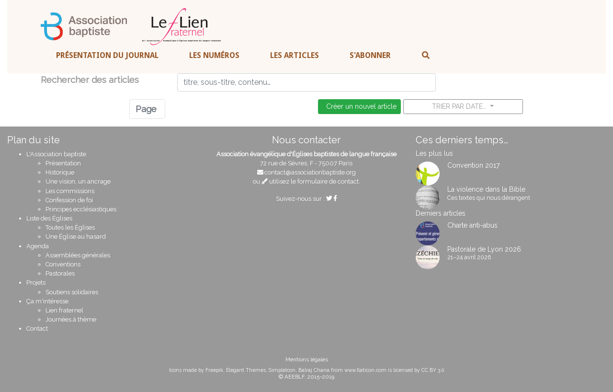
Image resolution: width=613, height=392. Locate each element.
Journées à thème (70, 319)
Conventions (62, 264)
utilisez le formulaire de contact (310, 181)
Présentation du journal (107, 55)
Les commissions (69, 191)
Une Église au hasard (75, 236)
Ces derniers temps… (462, 140)
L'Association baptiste (56, 154)
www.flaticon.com (365, 370)
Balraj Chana (313, 370)
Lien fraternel (64, 310)
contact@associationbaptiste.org (310, 172)
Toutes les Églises (70, 227)
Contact (37, 328)
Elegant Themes (246, 370)
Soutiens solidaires (71, 292)
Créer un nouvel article (359, 106)
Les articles (294, 55)
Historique (59, 172)
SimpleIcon (282, 370)
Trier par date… (460, 106)
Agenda (37, 246)
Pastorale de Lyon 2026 (484, 249)
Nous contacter (306, 140)
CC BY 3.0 (432, 370)
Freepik (214, 370)
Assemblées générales (77, 255)
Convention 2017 (473, 165)
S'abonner (370, 55)
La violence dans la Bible (486, 189)
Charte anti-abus (472, 225)
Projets (35, 282)
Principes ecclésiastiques (80, 209)
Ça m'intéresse (47, 301)
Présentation (63, 163)
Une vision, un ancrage (78, 181)
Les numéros (214, 55)
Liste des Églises (49, 218)
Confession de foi (69, 200)
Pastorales (60, 273)
